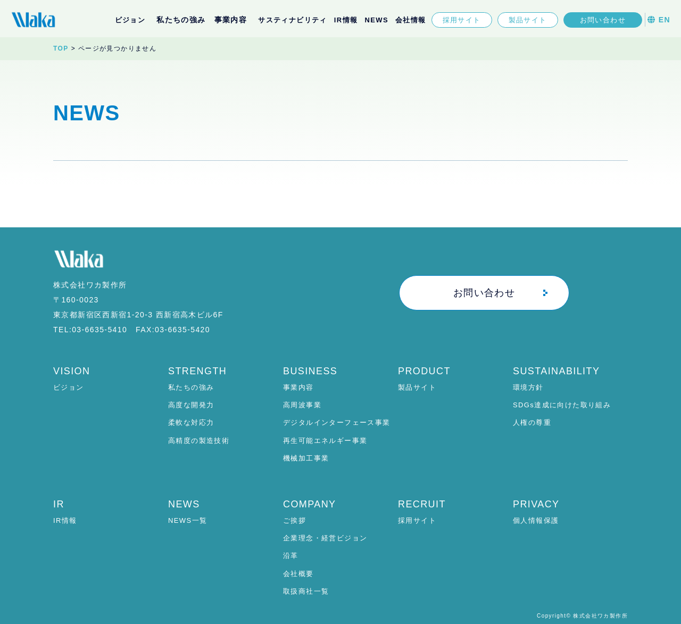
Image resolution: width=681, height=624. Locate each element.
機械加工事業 (306, 458)
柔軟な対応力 (191, 422)
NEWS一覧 (187, 520)
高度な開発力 (191, 405)
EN (658, 19)
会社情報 (410, 20)
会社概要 (298, 574)
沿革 (290, 556)
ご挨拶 (294, 520)
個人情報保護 (536, 520)
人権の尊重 (532, 422)
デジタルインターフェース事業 (337, 422)
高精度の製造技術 (198, 441)
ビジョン (130, 20)
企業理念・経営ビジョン (325, 538)
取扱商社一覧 (306, 591)
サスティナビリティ (292, 20)
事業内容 (298, 387)
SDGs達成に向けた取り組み (562, 405)
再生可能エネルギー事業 (325, 441)
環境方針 (528, 387)
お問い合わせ (603, 20)
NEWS (376, 20)
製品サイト (528, 20)
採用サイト (462, 20)
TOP (61, 48)
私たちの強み (191, 387)
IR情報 (346, 20)
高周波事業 (302, 405)
